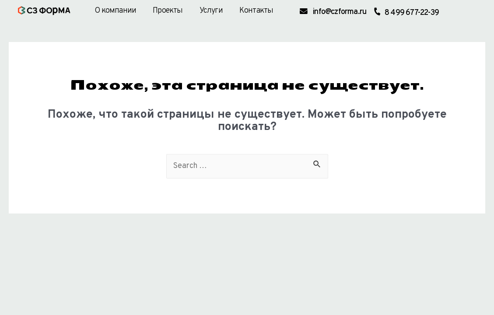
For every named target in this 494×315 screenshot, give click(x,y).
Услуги (211, 11)
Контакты (256, 11)
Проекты (167, 11)
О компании (115, 11)
